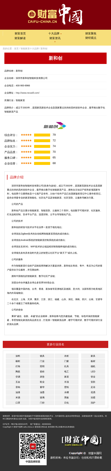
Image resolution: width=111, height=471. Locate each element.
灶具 (66, 366)
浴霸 (93, 397)
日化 (66, 402)
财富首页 (20, 33)
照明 (42, 366)
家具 (93, 356)
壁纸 (66, 387)
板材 (93, 361)
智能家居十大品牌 (30, 48)
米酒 (18, 397)
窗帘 (42, 387)
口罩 (18, 402)
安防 (93, 382)
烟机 (93, 366)
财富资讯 (55, 38)
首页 (16, 48)
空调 (18, 376)
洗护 (93, 402)
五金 (18, 382)
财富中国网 (18, 427)
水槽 (66, 392)
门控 (42, 402)
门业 (42, 361)
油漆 (18, 392)
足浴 (93, 387)
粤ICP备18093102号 (19, 424)
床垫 (42, 376)
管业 (93, 376)
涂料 (18, 356)
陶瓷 (18, 371)
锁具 (42, 356)
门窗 (66, 361)
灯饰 (18, 366)
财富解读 (20, 38)
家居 (66, 376)
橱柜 (18, 361)
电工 (66, 371)
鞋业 (42, 382)
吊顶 (66, 382)
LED (93, 371)
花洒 (93, 392)
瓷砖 (42, 371)
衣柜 (66, 356)
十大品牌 (55, 33)
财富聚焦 (90, 33)
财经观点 (90, 37)
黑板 (66, 397)
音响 (18, 387)
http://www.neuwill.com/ (27, 93)
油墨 (42, 392)
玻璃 (42, 397)
